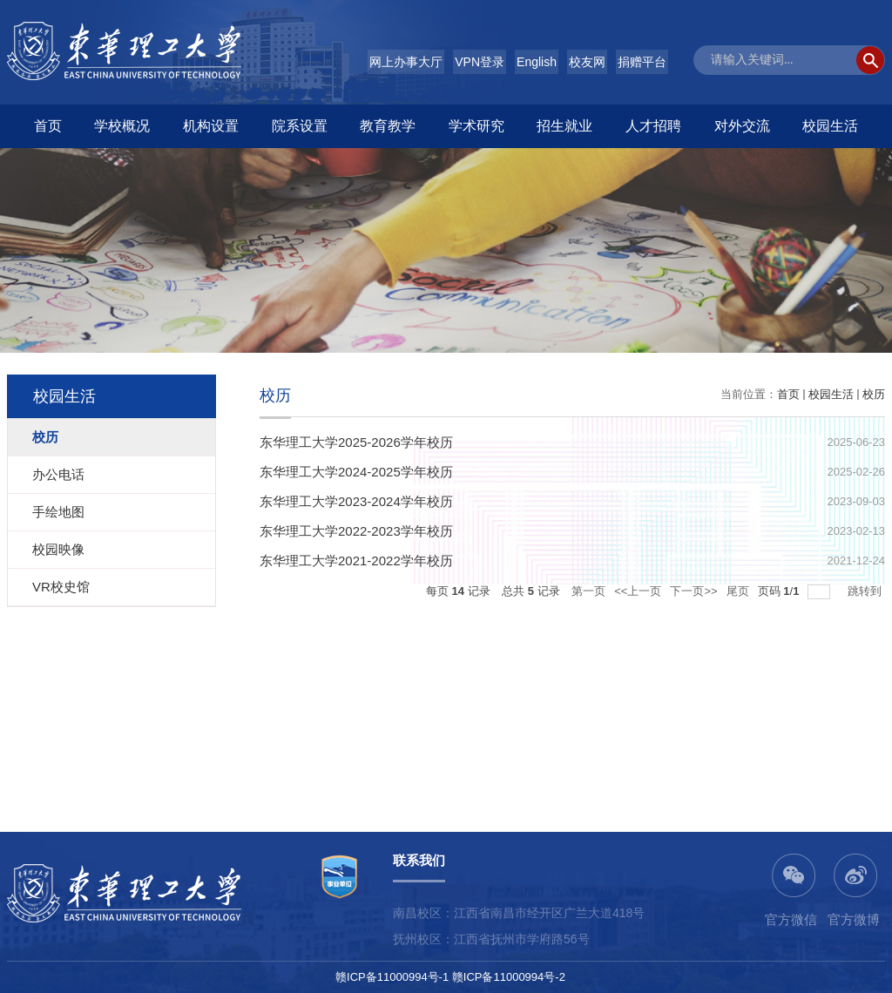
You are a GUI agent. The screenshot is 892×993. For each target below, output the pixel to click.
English (537, 62)
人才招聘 (653, 125)
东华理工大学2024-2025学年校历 (356, 471)
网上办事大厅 (406, 62)
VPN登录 (479, 62)
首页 (48, 125)
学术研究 (476, 125)
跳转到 (866, 591)
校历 (873, 394)
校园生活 (830, 125)
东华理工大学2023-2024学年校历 (356, 501)
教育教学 (388, 125)
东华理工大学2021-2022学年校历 (356, 560)
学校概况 (122, 125)
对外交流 (742, 125)
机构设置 (211, 125)
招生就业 (564, 125)
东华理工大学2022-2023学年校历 (356, 531)
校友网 (587, 62)
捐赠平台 (642, 62)
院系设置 (300, 125)
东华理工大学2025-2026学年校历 (356, 442)
